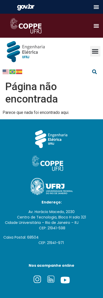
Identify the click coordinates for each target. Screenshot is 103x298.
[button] (96, 7)
